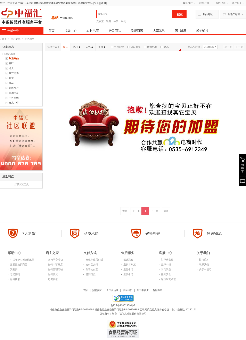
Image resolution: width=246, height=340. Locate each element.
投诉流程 (128, 259)
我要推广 (188, 3)
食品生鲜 (14, 102)
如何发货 (52, 274)
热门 (76, 47)
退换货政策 (129, 264)
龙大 (11, 68)
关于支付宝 (91, 269)
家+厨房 (180, 30)
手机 (123, 21)
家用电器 (14, 92)
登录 (96, 3)
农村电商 (93, 30)
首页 (51, 30)
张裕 (11, 78)
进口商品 (115, 30)
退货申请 (128, 269)
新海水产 (14, 88)
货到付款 (90, 274)
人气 (89, 47)
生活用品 (14, 58)
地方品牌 (15, 38)
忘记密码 (14, 274)
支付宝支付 (91, 264)
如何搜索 (14, 279)
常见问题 (166, 269)
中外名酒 (14, 97)
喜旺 (11, 63)
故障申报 (166, 264)
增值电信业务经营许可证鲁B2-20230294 (72, 309)
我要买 (13, 269)
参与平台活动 (55, 259)
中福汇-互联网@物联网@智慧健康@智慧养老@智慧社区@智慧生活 (55, 3)
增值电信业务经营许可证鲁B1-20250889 (117, 309)
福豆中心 (70, 30)
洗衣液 (100, 21)
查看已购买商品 (18, 264)
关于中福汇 (204, 269)
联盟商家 (137, 30)
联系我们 (203, 264)
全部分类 (13, 30)
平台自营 (117, 46)
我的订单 (204, 3)
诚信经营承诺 (168, 279)
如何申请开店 (55, 264)
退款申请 (128, 274)
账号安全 (166, 274)
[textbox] (134, 14)
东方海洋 (14, 73)
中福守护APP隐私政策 (21, 259)
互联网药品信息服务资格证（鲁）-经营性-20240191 (168, 309)
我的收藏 (221, 3)
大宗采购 (159, 30)
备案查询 (158, 290)
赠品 (165, 46)
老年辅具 (202, 30)
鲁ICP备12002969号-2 (123, 305)
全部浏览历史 (21, 184)
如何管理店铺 (55, 269)
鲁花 (11, 83)
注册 (103, 3)
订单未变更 (167, 259)
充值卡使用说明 (94, 259)
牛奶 (116, 21)
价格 (101, 47)
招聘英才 (203, 259)
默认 (65, 47)
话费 (108, 21)
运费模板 (52, 279)
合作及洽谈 (112, 290)
